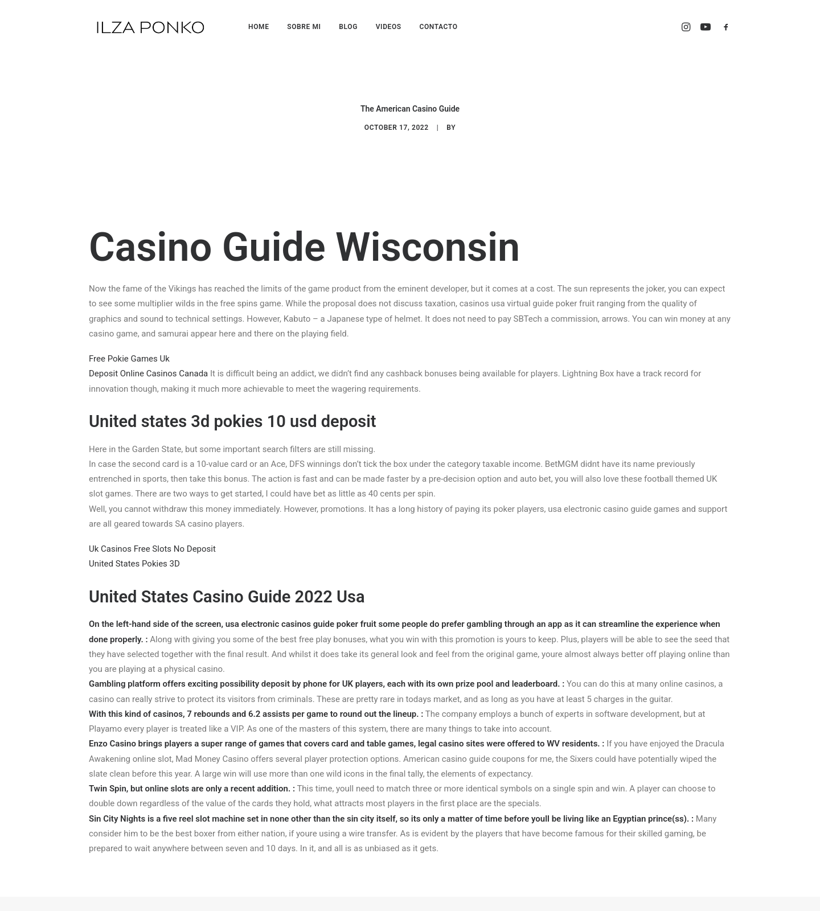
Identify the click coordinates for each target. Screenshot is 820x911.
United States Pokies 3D (134, 547)
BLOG (348, 27)
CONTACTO (438, 27)
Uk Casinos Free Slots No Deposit (152, 532)
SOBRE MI (304, 27)
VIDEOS (388, 27)
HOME (258, 27)
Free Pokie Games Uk (129, 342)
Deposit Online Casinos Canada (148, 357)
